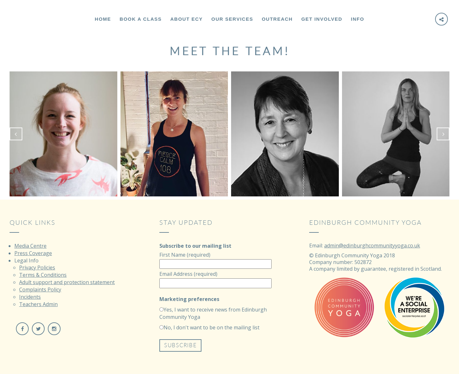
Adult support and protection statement (67, 282)
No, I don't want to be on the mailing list (211, 327)
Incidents (30, 296)
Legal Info (26, 260)
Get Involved (321, 19)
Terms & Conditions (43, 274)
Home (103, 19)
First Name (184, 254)
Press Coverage (33, 253)
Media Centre (30, 245)
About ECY (186, 19)
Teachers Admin (38, 304)
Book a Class (141, 19)
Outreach (277, 19)
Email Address (188, 273)
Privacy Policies (37, 267)
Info (357, 19)
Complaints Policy (40, 289)
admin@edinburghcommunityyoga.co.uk (372, 245)
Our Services (232, 19)
